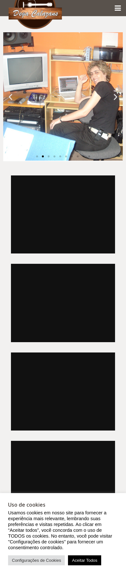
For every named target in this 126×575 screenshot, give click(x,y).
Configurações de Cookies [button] (36, 560)
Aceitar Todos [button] (84, 560)
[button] (10, 97)
